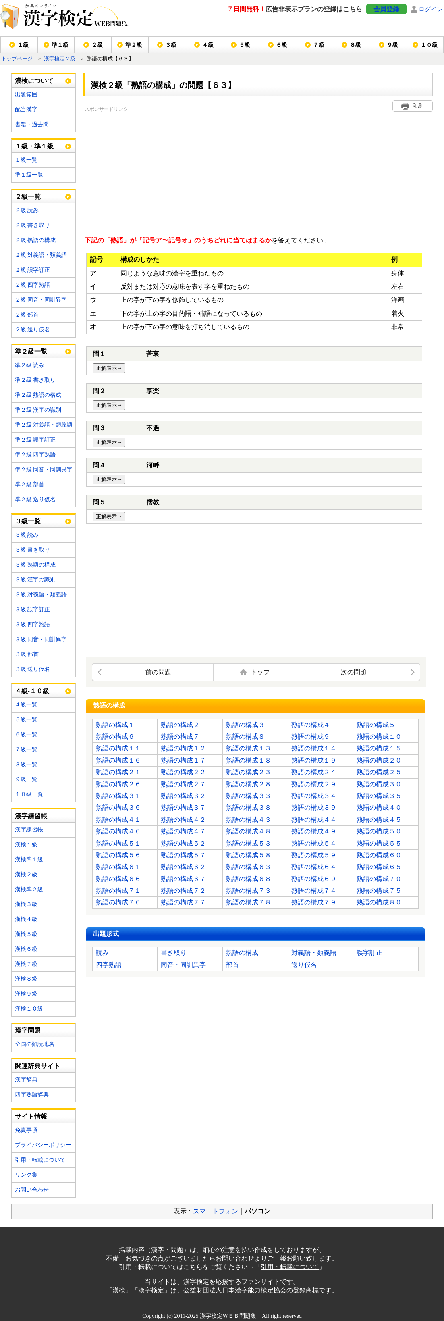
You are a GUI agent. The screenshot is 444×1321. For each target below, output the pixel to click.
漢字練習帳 (29, 830)
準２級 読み (30, 365)
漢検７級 (26, 964)
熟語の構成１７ (183, 760)
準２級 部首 (30, 484)
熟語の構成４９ (313, 831)
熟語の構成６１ (118, 866)
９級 (392, 45)
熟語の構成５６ (118, 855)
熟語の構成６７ (183, 878)
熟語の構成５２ (183, 843)
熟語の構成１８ (248, 760)
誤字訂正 (369, 952)
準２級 (133, 45)
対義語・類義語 (313, 952)
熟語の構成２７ (183, 784)
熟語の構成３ (245, 724)
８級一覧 (26, 764)
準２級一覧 (31, 351)
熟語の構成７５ (379, 890)
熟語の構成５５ (379, 843)
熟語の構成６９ (313, 878)
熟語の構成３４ (313, 795)
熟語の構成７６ (118, 902)
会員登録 (386, 9)
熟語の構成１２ (183, 748)
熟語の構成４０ (379, 807)
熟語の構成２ (180, 724)
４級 (208, 45)
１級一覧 (26, 160)
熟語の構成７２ (183, 890)
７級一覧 (26, 749)
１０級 (429, 45)
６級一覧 (26, 734)
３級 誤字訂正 (32, 609)
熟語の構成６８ (248, 878)
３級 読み (27, 535)
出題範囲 (26, 95)
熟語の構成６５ (379, 866)
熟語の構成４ (310, 724)
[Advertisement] (203, 170)
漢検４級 (26, 919)
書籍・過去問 (32, 124)
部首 (232, 964)
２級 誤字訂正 (32, 270)
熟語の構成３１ (118, 795)
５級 (244, 45)
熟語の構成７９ (313, 902)
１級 (23, 45)
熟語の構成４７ (183, 831)
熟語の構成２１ (118, 772)
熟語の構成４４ (313, 819)
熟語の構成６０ (379, 855)
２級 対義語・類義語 (41, 255)
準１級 (60, 45)
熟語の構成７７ (183, 902)
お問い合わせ (32, 1190)
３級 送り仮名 (32, 669)
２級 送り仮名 (32, 330)
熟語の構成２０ (379, 760)
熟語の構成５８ (248, 855)
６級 (281, 45)
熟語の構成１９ (313, 760)
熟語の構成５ (376, 724)
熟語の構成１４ (313, 748)
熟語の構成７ (180, 736)
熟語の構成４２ (183, 819)
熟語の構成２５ (379, 772)
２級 (97, 45)
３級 (170, 45)
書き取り (174, 952)
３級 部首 (27, 654)
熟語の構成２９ (313, 784)
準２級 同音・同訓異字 (44, 470)
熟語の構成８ (245, 736)
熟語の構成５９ (313, 855)
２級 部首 (27, 315)
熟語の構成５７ (183, 855)
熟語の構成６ (115, 736)
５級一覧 (26, 720)
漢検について (34, 80)
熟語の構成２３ (248, 772)
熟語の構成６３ (248, 866)
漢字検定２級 (59, 59)
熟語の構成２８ (248, 784)
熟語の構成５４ (313, 843)
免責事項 (26, 1130)
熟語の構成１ (115, 724)
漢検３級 (26, 904)
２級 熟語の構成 (35, 240)
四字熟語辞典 (32, 1095)
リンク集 (26, 1175)
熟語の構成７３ (248, 890)
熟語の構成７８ (248, 902)
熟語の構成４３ (248, 819)
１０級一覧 (29, 794)
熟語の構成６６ (118, 878)
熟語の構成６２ (183, 866)
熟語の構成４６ (118, 831)
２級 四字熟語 (32, 285)
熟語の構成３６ (118, 807)
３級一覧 (28, 521)
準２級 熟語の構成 (38, 395)
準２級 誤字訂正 (35, 440)
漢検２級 (26, 874)
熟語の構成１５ (379, 748)
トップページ (17, 59)
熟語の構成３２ (183, 795)
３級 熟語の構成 (35, 565)
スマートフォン (215, 1211)
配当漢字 (26, 109)
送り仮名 (304, 964)
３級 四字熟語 (32, 624)
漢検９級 (26, 994)
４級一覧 (26, 705)
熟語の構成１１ (118, 748)
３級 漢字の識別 (35, 580)
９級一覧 (26, 779)
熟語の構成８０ (379, 902)
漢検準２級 (29, 889)
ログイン (431, 9)
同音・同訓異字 (183, 964)
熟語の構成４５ (379, 819)
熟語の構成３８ (248, 807)
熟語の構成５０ (379, 831)
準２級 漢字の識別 (38, 410)
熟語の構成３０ (379, 784)
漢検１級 (26, 845)
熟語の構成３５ (379, 795)
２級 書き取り (32, 225)
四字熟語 (109, 964)
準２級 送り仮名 (35, 499)
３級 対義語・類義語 (41, 595)
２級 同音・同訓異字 (41, 300)
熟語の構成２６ (118, 784)
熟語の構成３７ (183, 807)
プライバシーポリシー (43, 1145)
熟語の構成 (242, 952)
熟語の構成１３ (248, 748)
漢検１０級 (29, 1009)
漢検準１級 (29, 859)
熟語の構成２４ (313, 772)
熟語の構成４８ (248, 831)
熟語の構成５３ (248, 843)
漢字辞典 (26, 1080)
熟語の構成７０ (379, 878)
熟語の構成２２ (183, 772)
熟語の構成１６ (118, 760)
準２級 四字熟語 (35, 455)
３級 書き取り (32, 550)
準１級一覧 (29, 175)
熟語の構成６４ (313, 866)
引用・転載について (40, 1160)
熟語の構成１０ (379, 736)
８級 (355, 45)
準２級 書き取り (35, 380)
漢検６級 (26, 949)
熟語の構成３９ (313, 807)
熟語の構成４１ (118, 819)
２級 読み (27, 210)
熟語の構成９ (310, 736)
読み (102, 952)
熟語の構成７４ (313, 890)
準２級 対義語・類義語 (44, 425)
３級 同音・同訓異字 (41, 639)
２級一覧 (28, 196)
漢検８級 (26, 979)
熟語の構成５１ (118, 843)
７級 (318, 45)
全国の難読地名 (34, 1044)
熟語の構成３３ (248, 795)
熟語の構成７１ (118, 890)
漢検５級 (26, 934)
